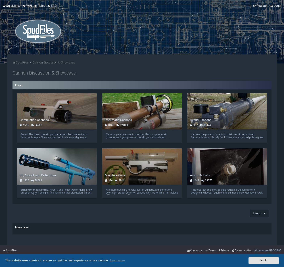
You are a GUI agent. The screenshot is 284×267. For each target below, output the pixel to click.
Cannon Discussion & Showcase (44, 73)
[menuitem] (27, 5)
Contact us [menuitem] (194, 250)
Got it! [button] (264, 260)
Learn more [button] (117, 260)
